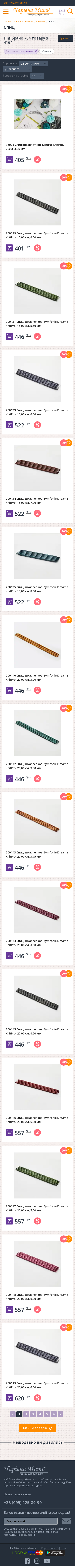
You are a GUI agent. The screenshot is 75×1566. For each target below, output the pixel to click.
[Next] (60, 1414)
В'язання (40, 21)
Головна (8, 21)
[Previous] (13, 1414)
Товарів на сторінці (16, 75)
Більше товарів (35, 1428)
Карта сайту (48, 1548)
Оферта (61, 1548)
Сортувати (10, 63)
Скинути (46, 51)
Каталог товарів (24, 21)
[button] (33, 63)
